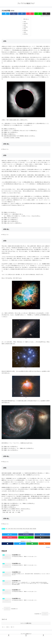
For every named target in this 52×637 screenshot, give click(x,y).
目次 (24, 19)
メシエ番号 (8, 528)
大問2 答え (26, 26)
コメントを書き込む (26, 623)
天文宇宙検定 (20, 528)
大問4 (25, 32)
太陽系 (27, 528)
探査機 (34, 528)
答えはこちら (6, 149)
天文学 (3, 528)
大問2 (25, 25)
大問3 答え (26, 30)
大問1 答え (26, 23)
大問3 (25, 28)
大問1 (25, 21)
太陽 (24, 528)
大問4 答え (26, 34)
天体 (12, 528)
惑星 (31, 528)
